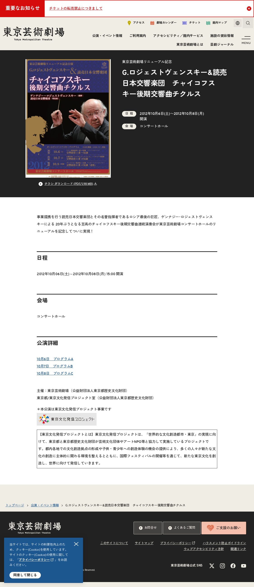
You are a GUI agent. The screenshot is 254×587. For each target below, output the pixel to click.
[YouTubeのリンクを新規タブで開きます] (243, 570)
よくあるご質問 (181, 533)
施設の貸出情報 (221, 37)
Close (249, 8)
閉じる (76, 544)
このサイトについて (114, 548)
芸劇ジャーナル (221, 45)
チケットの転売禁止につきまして (75, 8)
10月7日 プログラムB (55, 371)
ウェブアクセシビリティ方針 (204, 554)
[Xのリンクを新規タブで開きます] (211, 570)
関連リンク (238, 554)
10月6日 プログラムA (55, 364)
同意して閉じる (25, 575)
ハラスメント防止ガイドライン (224, 548)
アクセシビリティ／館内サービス (177, 37)
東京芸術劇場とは (189, 45)
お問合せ (148, 533)
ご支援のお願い (224, 533)
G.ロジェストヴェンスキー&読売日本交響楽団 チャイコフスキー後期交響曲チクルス (125, 510)
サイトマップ (144, 548)
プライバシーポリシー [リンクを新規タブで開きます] (34, 560)
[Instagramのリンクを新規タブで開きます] (222, 570)
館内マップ (213, 24)
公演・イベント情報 (106, 37)
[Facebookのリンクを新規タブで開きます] (233, 570)
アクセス (132, 24)
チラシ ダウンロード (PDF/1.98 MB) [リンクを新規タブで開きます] (68, 188)
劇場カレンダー (160, 24)
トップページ (14, 510)
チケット (188, 24)
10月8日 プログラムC (55, 378)
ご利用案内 (137, 37)
